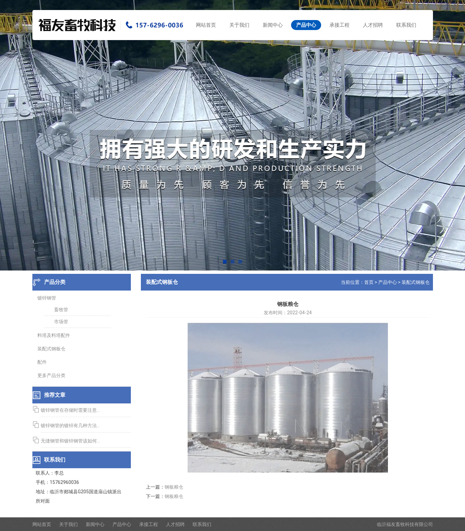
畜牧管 (60, 309)
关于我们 (239, 25)
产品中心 (306, 25)
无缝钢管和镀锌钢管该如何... (68, 441)
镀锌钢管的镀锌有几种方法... (68, 425)
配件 (40, 362)
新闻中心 (273, 25)
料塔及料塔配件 (52, 335)
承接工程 (339, 25)
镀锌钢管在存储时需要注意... (68, 410)
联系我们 (406, 25)
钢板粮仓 (175, 487)
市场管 (60, 321)
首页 (370, 282)
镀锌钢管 (45, 298)
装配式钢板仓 (50, 348)
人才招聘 (373, 25)
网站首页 (206, 25)
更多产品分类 (50, 375)
